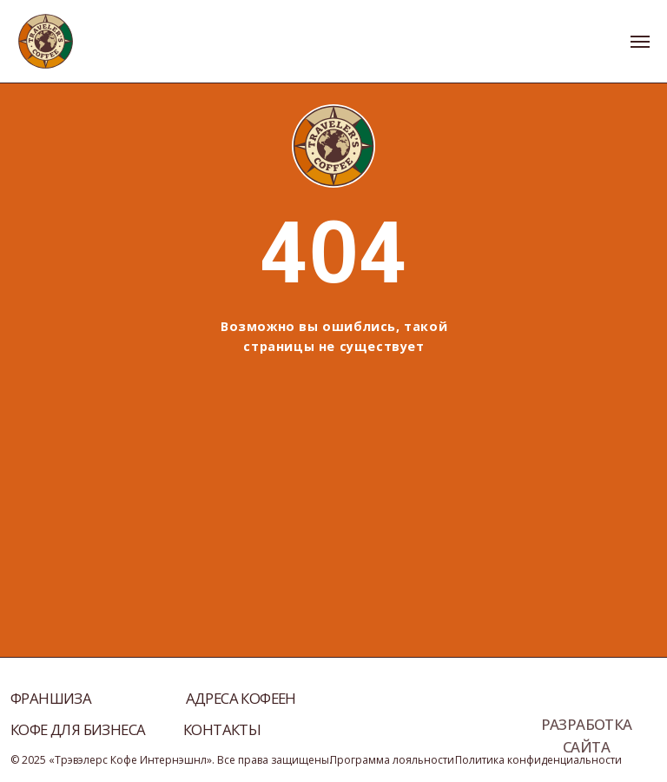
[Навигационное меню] (640, 42)
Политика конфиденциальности (538, 759)
